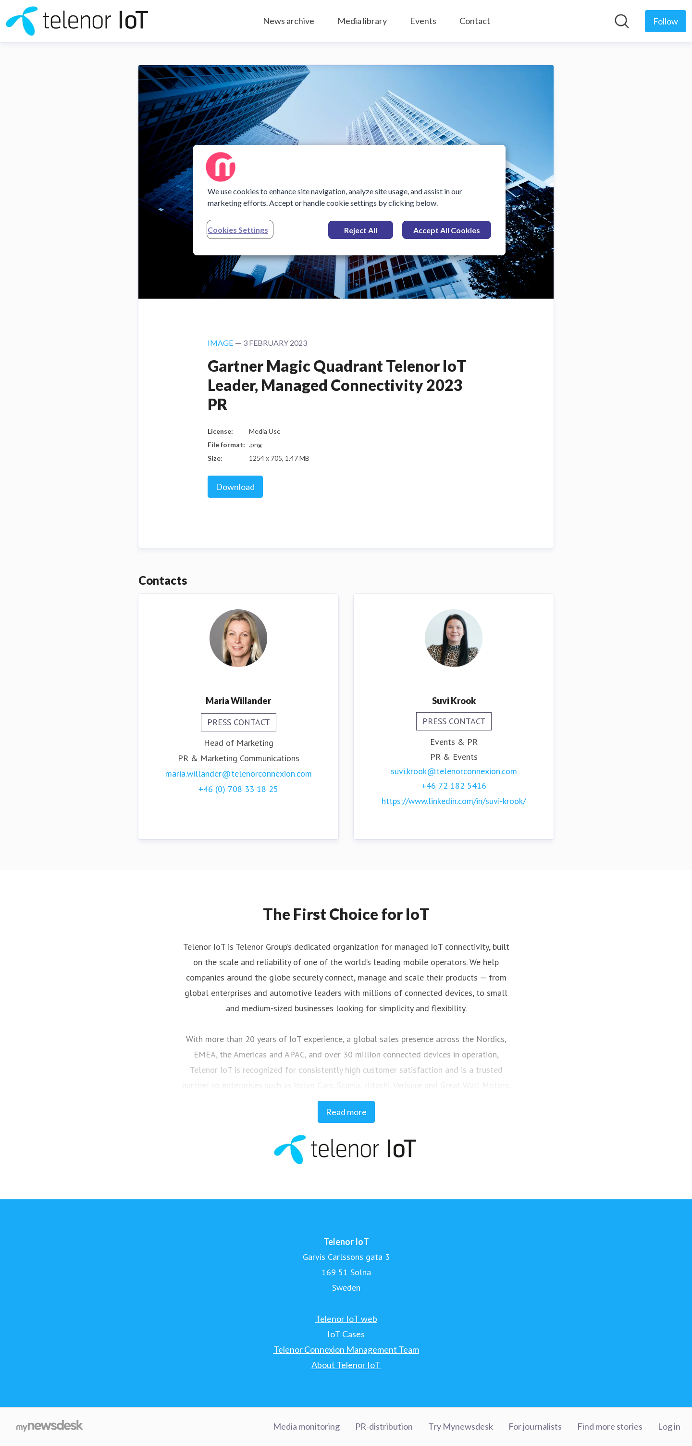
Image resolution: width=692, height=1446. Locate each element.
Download (235, 486)
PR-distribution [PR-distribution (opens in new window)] (384, 1426)
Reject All (360, 230)
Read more (346, 1112)
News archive (288, 20)
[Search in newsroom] (622, 21)
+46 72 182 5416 (453, 785)
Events (423, 20)
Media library (362, 20)
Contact (474, 20)
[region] (349, 200)
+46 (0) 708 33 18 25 (238, 788)
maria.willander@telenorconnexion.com (238, 773)
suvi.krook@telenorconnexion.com (454, 771)
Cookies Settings (238, 229)
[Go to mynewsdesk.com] (50, 1426)
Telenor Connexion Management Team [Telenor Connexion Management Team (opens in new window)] (346, 1349)
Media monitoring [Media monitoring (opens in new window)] (306, 1426)
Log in (669, 1426)
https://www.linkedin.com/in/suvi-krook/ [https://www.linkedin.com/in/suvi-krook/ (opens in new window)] (454, 800)
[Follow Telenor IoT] (665, 21)
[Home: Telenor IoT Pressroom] (78, 21)
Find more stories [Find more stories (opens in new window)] (610, 1426)
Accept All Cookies (446, 230)
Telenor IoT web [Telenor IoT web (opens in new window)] (346, 1318)
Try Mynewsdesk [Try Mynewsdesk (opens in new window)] (460, 1426)
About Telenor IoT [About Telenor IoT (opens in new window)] (346, 1364)
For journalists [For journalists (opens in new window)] (535, 1426)
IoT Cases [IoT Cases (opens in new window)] (346, 1334)
